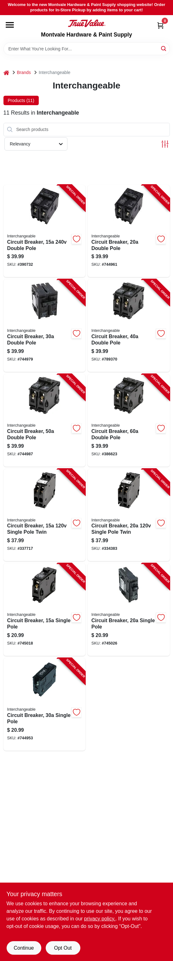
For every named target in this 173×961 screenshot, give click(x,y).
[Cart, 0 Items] (160, 25)
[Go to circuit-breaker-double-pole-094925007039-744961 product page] (129, 231)
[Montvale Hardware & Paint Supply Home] (87, 23)
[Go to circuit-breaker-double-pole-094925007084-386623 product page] (129, 420)
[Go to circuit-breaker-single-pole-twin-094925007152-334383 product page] (129, 515)
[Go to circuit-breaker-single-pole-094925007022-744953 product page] (44, 704)
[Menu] (10, 25)
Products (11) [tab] (21, 100)
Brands (24, 72)
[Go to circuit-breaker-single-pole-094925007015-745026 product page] (129, 609)
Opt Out (63, 948)
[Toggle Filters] (165, 144)
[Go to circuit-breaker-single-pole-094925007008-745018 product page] (44, 609)
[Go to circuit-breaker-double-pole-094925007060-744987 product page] (44, 420)
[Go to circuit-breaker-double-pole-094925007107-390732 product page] (44, 231)
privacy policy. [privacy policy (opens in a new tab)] (99, 918)
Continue (24, 948)
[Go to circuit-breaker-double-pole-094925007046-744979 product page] (44, 325)
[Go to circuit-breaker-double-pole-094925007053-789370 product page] (129, 325)
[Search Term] (86, 49)
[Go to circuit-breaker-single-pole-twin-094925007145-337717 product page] (44, 515)
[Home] (6, 72)
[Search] (164, 48)
